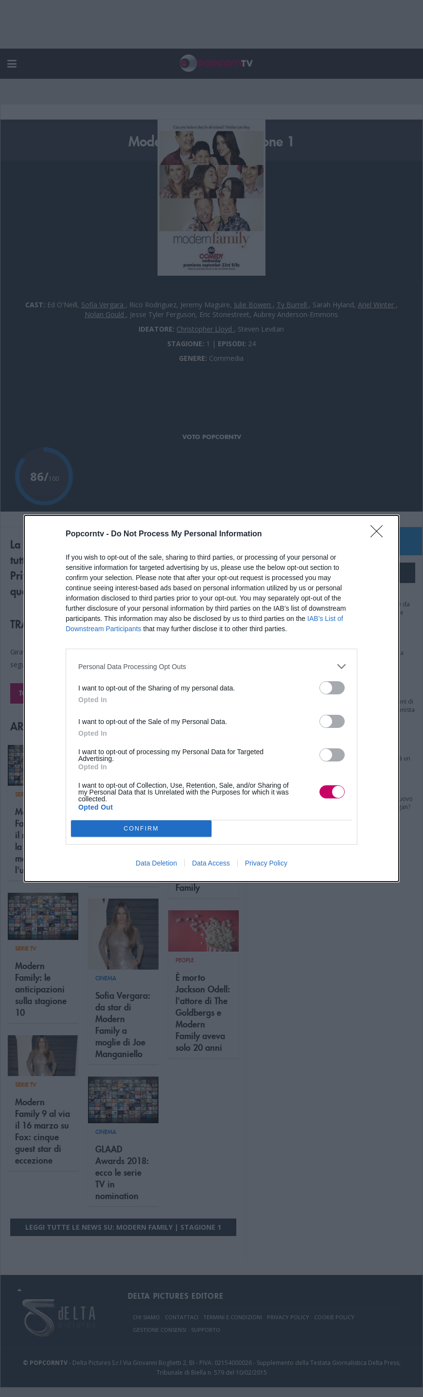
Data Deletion (156, 863)
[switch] (332, 687)
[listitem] (211, 666)
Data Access (211, 863)
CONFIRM (141, 828)
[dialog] (211, 698)
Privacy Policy (266, 863)
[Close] (379, 534)
